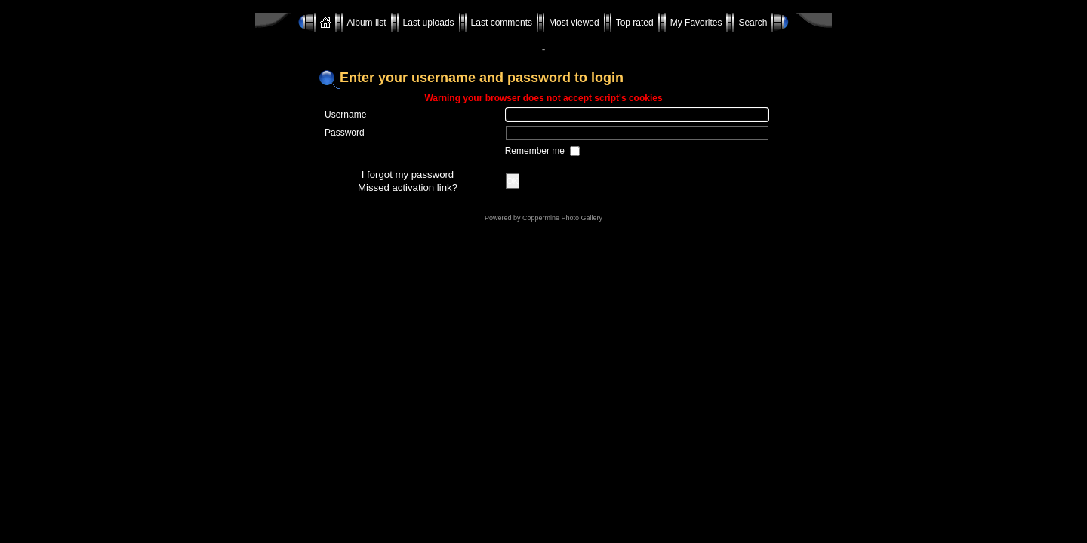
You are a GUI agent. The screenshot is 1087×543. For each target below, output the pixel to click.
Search (752, 22)
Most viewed (574, 22)
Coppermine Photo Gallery (562, 218)
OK (513, 181)
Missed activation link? (407, 187)
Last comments (501, 22)
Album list (366, 22)
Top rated (635, 22)
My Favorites (696, 22)
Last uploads (428, 22)
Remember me (536, 151)
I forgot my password (408, 174)
